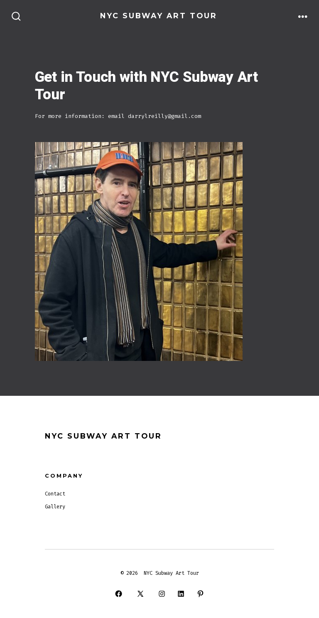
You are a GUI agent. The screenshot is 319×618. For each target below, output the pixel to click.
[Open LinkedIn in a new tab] (181, 593)
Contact (55, 493)
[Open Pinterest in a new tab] (200, 593)
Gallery (55, 506)
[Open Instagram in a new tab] (161, 593)
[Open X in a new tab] (140, 593)
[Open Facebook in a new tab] (119, 593)
